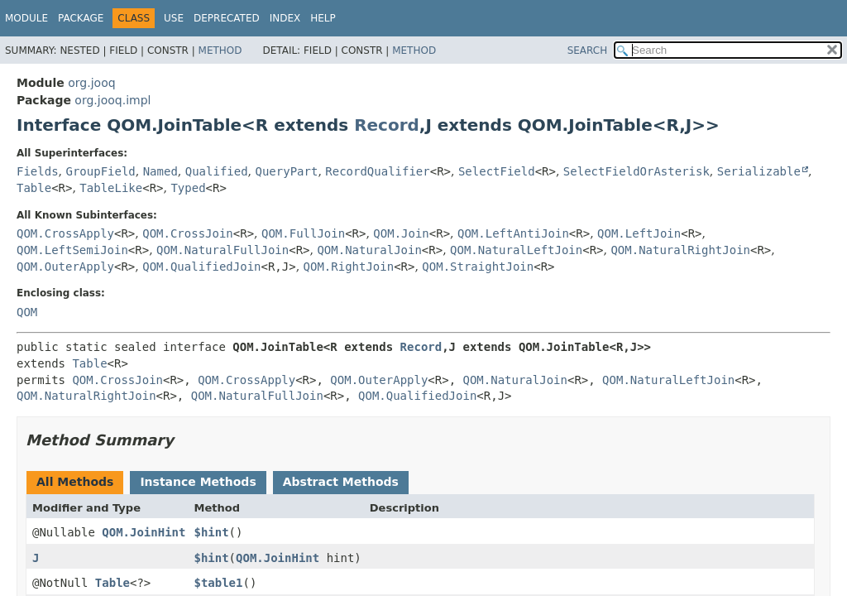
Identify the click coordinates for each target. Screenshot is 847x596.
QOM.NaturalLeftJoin (516, 250)
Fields (38, 171)
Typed (187, 188)
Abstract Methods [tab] (341, 481)
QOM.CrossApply (65, 233)
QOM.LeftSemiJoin (72, 250)
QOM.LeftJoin (639, 233)
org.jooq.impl (112, 100)
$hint (211, 532)
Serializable (759, 171)
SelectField (496, 171)
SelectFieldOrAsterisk (636, 171)
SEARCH (587, 50)
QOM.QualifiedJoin (201, 266)
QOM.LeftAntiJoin (513, 233)
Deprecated (227, 18)
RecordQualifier (377, 171)
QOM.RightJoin (349, 266)
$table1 (218, 582)
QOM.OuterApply (65, 266)
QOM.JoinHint (143, 532)
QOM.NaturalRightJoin (680, 250)
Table (34, 188)
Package (80, 18)
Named (160, 171)
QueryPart (287, 171)
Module (26, 18)
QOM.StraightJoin (478, 266)
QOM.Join (400, 233)
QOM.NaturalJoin (369, 250)
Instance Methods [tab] (198, 481)
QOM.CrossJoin (187, 233)
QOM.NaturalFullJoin (222, 250)
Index (285, 18)
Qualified (216, 171)
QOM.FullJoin (303, 233)
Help (323, 18)
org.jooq (91, 82)
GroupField (100, 171)
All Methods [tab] (74, 481)
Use (174, 18)
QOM (27, 312)
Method (220, 50)
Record (386, 125)
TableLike (110, 188)
